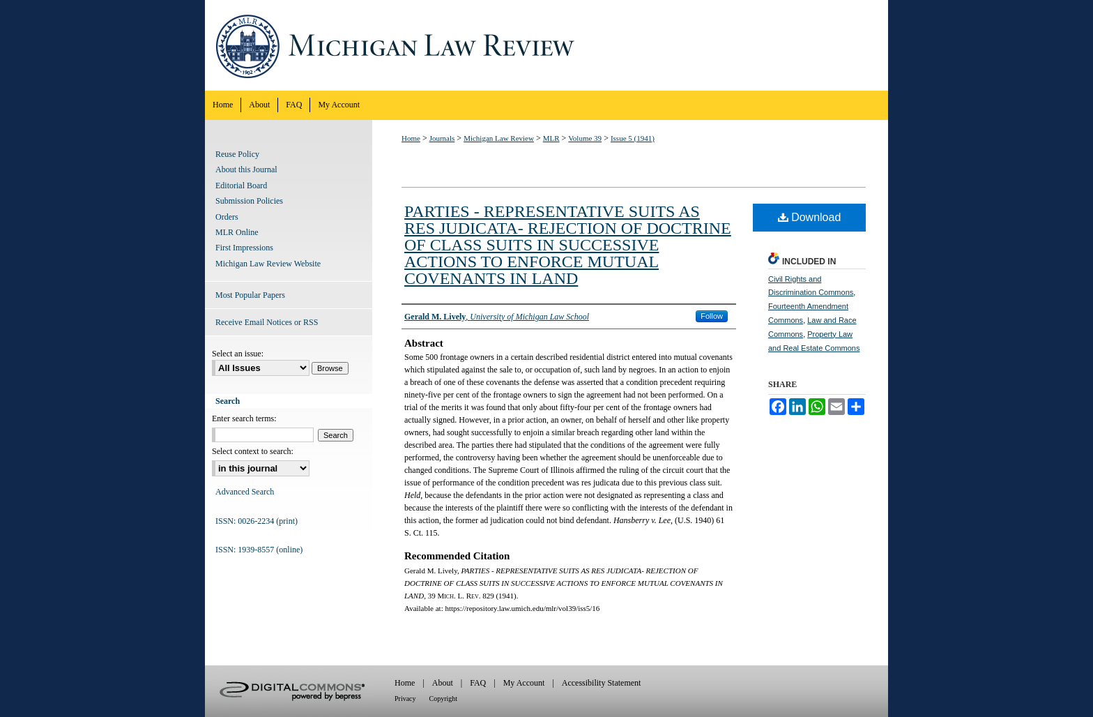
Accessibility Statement (601, 683)
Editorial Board (241, 185)
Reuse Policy (237, 154)
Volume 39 (585, 138)
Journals (442, 138)
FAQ (478, 683)
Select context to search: (252, 451)
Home (411, 138)
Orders (226, 217)
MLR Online (237, 232)
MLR (551, 138)
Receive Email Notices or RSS (266, 322)
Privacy (405, 698)
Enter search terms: (244, 418)
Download (809, 217)
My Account (524, 683)
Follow (712, 316)
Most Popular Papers (250, 295)
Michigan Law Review (546, 45)
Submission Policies (249, 201)
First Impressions (244, 247)
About (442, 683)
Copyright (443, 698)
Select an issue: (237, 353)
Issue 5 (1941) (633, 138)
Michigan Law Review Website (268, 264)
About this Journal (246, 169)
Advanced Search (244, 492)
